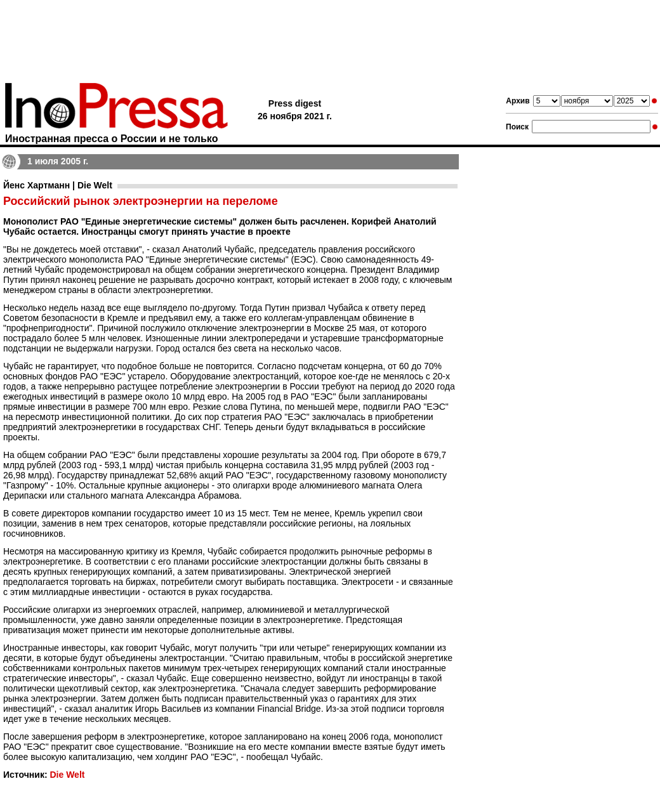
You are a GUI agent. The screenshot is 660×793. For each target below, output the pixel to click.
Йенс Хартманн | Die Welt (57, 185)
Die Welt (67, 775)
